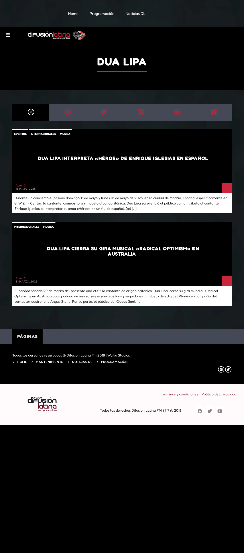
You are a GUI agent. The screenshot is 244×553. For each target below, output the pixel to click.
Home (22, 362)
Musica (65, 134)
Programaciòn (114, 362)
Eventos (20, 134)
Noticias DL (82, 362)
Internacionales (43, 134)
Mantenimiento (49, 362)
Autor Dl (21, 185)
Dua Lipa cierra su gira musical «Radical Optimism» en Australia (123, 251)
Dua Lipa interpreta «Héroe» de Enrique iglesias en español (123, 158)
